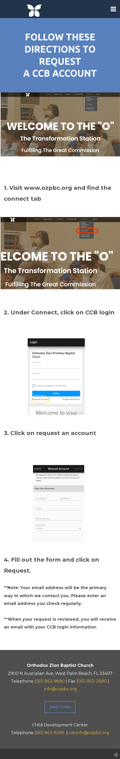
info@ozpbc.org (60, 688)
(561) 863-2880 (91, 681)
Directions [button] (60, 707)
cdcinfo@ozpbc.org (89, 732)
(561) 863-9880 (50, 681)
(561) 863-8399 (49, 732)
